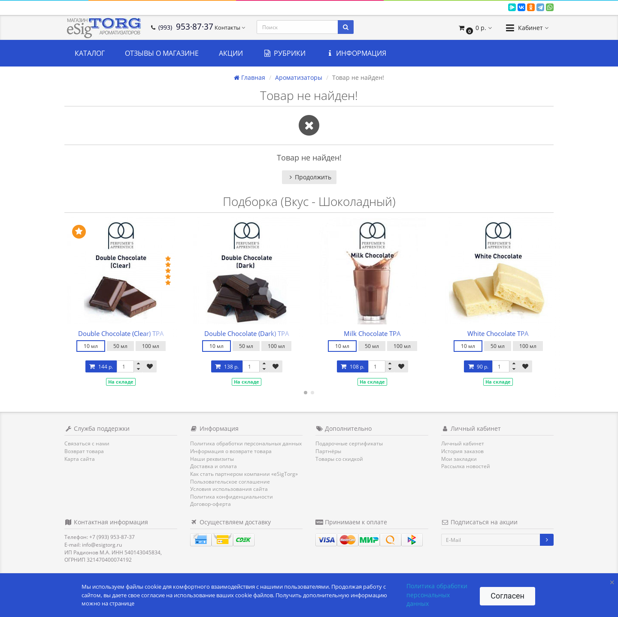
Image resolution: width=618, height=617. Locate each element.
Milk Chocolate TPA (372, 333)
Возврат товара (84, 451)
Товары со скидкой (339, 459)
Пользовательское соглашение (230, 481)
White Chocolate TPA (498, 333)
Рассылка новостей (465, 466)
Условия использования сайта (229, 489)
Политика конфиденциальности (231, 496)
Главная (249, 77)
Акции (231, 53)
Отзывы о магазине (162, 53)
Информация (356, 53)
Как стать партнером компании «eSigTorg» (244, 474)
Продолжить (309, 177)
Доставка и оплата (213, 466)
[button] (475, 27)
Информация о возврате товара (231, 451)
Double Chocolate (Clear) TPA (121, 333)
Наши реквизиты (212, 459)
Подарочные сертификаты (349, 443)
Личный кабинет (462, 443)
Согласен (507, 595)
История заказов (462, 451)
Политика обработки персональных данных (246, 443)
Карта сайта (79, 459)
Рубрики (284, 53)
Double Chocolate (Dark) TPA (246, 333)
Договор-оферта (210, 504)
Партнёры (328, 451)
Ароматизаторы (298, 77)
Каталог (90, 53)
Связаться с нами (86, 443)
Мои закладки (459, 459)
